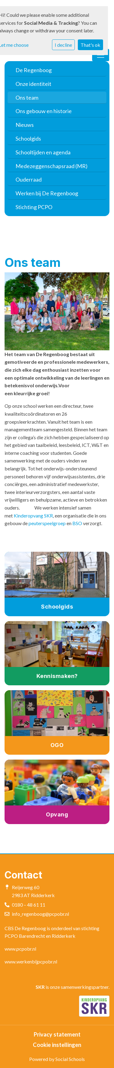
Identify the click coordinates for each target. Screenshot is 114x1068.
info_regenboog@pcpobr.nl (40, 914)
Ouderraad (29, 179)
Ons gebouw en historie (44, 111)
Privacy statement (57, 1034)
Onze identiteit (33, 83)
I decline (63, 45)
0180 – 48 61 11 (28, 905)
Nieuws (25, 124)
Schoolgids (28, 138)
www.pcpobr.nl (20, 949)
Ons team (27, 97)
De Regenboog (34, 70)
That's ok (90, 45)
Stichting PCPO (34, 207)
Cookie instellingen (57, 1045)
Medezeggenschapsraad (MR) (52, 166)
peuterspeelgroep (47, 523)
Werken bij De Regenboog (47, 193)
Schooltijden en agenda (43, 152)
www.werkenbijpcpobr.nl (31, 961)
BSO (77, 523)
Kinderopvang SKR (33, 515)
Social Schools (70, 1059)
